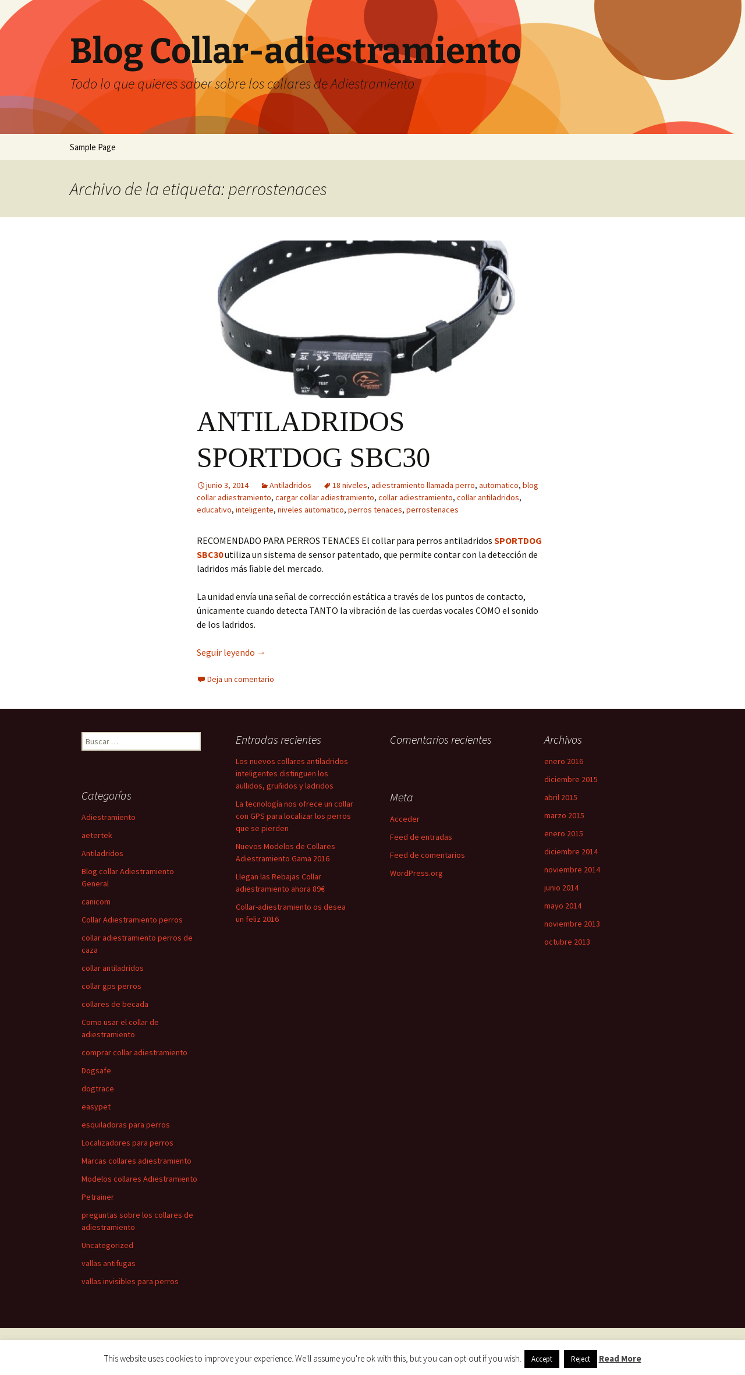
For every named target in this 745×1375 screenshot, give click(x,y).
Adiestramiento (108, 817)
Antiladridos (290, 485)
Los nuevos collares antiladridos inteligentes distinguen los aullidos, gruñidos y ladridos (292, 773)
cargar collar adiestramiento (324, 497)
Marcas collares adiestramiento (136, 1160)
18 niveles (349, 485)
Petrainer (97, 1197)
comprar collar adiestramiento (134, 1052)
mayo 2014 (562, 905)
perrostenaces (432, 509)
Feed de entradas (421, 837)
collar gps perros (111, 986)
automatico (499, 485)
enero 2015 (563, 833)
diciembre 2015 (571, 779)
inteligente (255, 509)
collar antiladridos (488, 497)
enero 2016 (563, 761)
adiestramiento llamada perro (423, 485)
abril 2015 (560, 797)
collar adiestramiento (415, 497)
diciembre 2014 (571, 851)
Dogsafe (96, 1070)
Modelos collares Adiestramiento (139, 1178)
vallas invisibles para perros (130, 1281)
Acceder (405, 819)
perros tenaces (375, 509)
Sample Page (93, 147)
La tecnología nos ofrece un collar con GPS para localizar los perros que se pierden (294, 815)
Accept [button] (541, 1359)
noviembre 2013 (572, 923)
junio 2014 (561, 887)
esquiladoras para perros (125, 1124)
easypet (96, 1106)
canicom (96, 901)
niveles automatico (311, 509)
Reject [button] (580, 1359)
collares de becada (114, 1004)
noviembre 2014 (572, 869)
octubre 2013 (567, 941)
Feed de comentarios (427, 855)
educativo (214, 509)
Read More (620, 1358)
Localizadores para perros (127, 1142)
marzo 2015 (564, 815)
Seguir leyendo (231, 652)
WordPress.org (416, 873)
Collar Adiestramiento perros (132, 919)
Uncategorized (107, 1245)
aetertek (96, 835)
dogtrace (97, 1088)
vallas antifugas (108, 1263)
